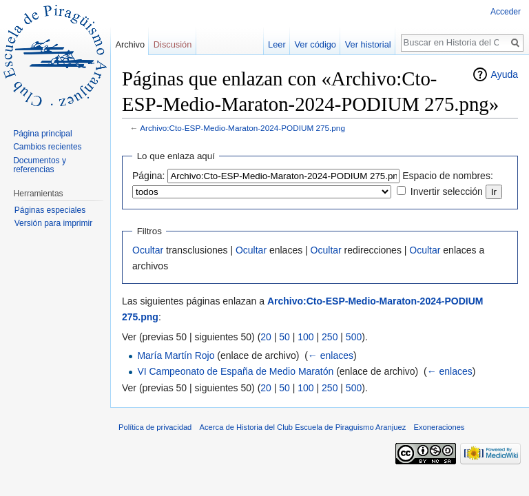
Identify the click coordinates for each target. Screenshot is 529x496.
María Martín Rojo (175, 355)
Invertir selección (447, 191)
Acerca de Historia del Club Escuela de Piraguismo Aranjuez (303, 427)
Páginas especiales (49, 210)
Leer (277, 44)
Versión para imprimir (53, 223)
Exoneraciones (438, 427)
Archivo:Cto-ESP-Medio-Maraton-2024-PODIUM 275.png (242, 127)
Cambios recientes (47, 147)
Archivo (130, 44)
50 (284, 336)
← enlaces (330, 355)
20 (265, 336)
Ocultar (147, 250)
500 (354, 336)
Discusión (172, 44)
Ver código (315, 44)
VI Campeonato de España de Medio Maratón (235, 371)
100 (305, 336)
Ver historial (368, 44)
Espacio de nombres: (447, 175)
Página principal (42, 133)
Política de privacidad (154, 427)
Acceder (505, 12)
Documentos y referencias (39, 165)
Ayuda (504, 74)
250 (330, 336)
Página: (148, 175)
